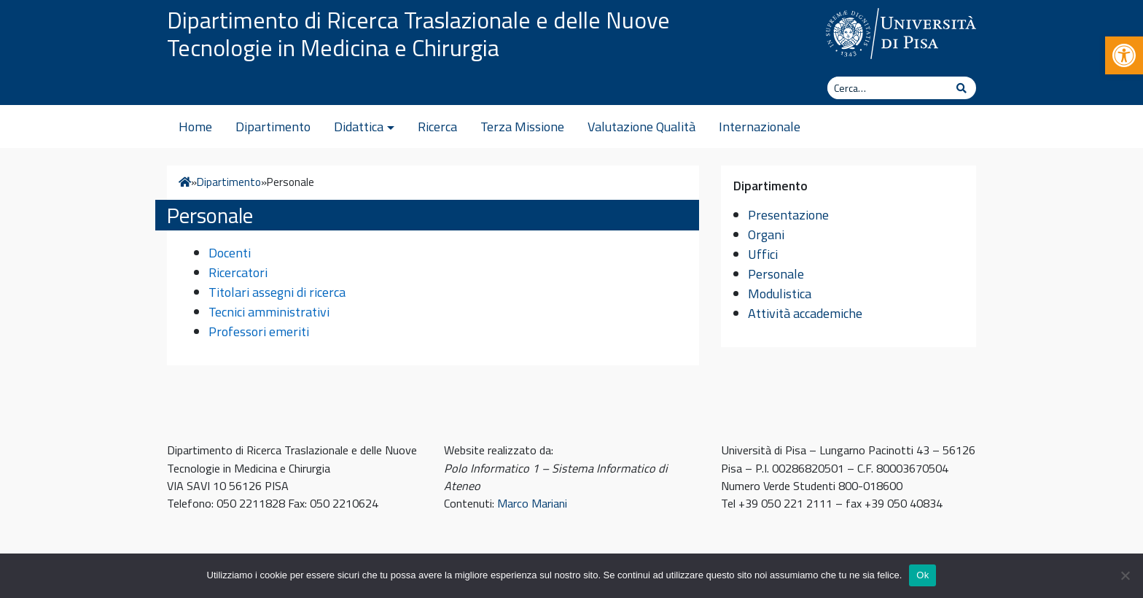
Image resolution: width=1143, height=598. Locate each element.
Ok (922, 575)
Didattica (358, 126)
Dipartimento (273, 126)
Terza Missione (522, 126)
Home (195, 126)
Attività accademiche (805, 313)
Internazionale (759, 126)
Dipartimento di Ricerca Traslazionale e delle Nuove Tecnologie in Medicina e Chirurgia (418, 33)
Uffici (763, 254)
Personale (776, 274)
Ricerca (437, 126)
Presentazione (788, 215)
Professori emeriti (258, 331)
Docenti (229, 253)
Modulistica (779, 293)
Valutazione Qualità (641, 126)
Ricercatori (238, 272)
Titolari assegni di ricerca (277, 292)
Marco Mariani (532, 503)
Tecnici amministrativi (268, 312)
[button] (1124, 55)
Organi (766, 234)
